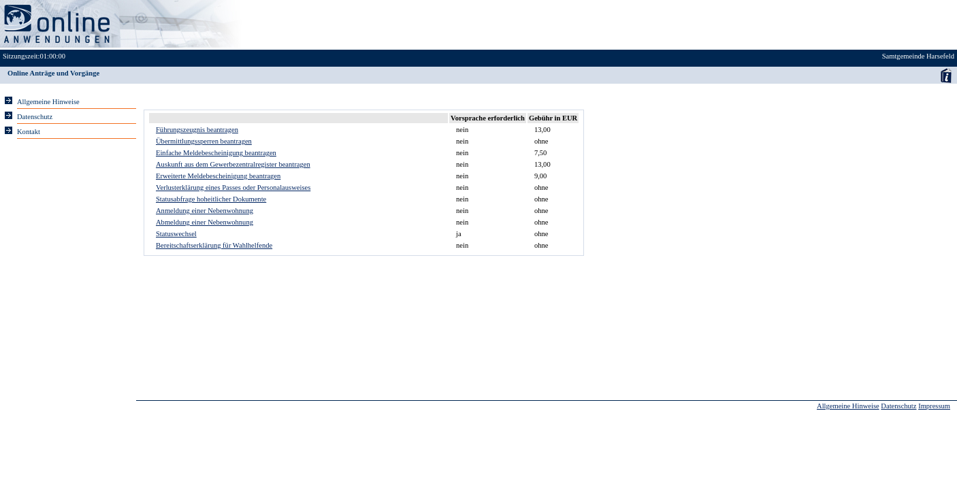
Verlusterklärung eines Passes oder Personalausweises (233, 187)
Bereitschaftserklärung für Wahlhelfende (214, 245)
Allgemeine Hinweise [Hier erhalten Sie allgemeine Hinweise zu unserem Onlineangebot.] (48, 101)
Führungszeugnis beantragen (197, 129)
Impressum (934, 406)
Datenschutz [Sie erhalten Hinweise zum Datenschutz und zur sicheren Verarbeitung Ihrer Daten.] (34, 116)
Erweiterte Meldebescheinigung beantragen (218, 176)
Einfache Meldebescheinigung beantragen (216, 153)
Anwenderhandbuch (945, 75)
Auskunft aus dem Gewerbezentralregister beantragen (233, 164)
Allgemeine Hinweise (848, 406)
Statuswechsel (176, 234)
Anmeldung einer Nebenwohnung (204, 210)
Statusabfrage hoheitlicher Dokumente (211, 199)
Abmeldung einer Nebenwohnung (204, 222)
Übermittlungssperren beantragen (204, 141)
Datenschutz (898, 406)
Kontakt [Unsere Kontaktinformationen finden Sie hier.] (28, 131)
